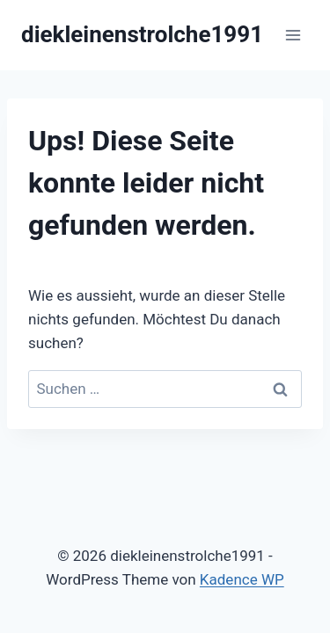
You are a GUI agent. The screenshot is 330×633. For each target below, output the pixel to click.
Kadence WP (242, 579)
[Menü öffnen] (292, 34)
